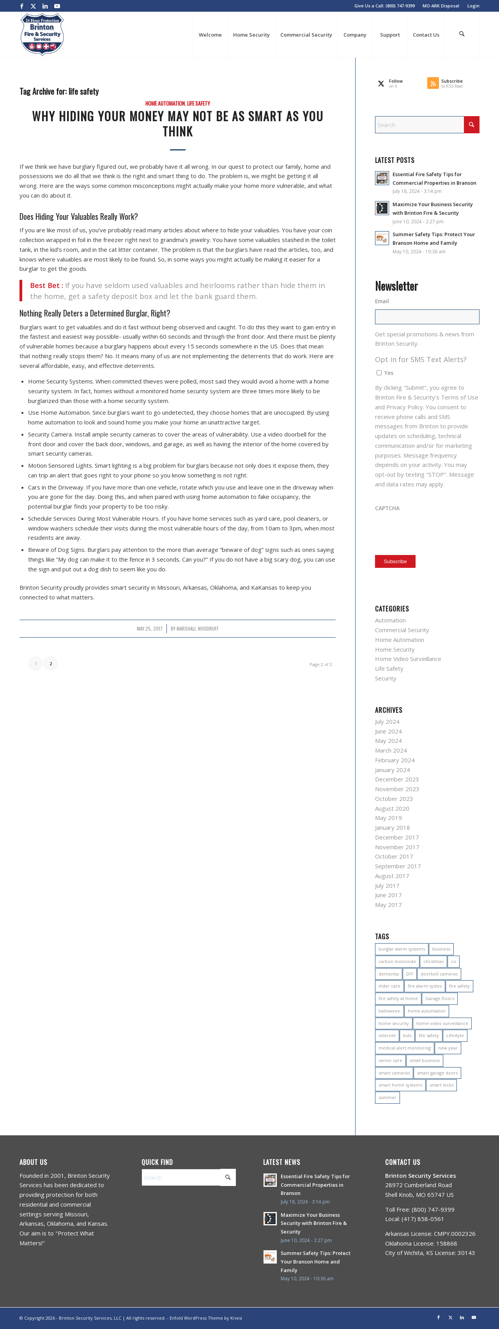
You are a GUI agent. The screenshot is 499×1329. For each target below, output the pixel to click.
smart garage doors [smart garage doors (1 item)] (437, 1073)
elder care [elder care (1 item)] (389, 986)
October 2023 (394, 798)
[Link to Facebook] (21, 6)
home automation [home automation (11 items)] (427, 1011)
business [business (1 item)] (441, 949)
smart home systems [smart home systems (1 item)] (400, 1085)
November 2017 (397, 847)
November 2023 (397, 789)
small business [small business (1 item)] (425, 1060)
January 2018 (392, 827)
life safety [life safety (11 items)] (429, 1035)
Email (382, 301)
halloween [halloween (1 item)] (389, 1011)
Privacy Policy (404, 407)
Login (473, 6)
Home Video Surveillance (408, 659)
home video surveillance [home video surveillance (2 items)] (442, 1023)
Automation (390, 620)
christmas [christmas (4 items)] (433, 961)
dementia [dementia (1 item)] (389, 974)
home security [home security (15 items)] (394, 1023)
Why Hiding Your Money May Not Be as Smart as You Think (178, 123)
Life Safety (198, 103)
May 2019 (388, 818)
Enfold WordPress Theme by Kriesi (206, 1318)
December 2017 (397, 837)
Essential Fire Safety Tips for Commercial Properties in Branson (315, 1184)
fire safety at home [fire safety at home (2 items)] (398, 998)
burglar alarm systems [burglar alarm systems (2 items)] (402, 949)
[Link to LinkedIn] (45, 6)
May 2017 (388, 904)
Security (385, 678)
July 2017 (387, 885)
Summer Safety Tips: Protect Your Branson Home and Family (315, 1261)
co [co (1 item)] (453, 961)
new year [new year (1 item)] (448, 1048)
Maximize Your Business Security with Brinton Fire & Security (314, 1223)
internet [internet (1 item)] (387, 1035)
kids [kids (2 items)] (407, 1035)
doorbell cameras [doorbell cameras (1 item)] (439, 974)
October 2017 (394, 856)
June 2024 (388, 731)
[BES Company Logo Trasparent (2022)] (42, 34)
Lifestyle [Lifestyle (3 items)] (455, 1035)
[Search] (462, 34)
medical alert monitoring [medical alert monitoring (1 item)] (405, 1048)
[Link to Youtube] (57, 6)
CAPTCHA (387, 508)
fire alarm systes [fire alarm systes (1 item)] (425, 986)
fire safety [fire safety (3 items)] (459, 986)
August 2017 (392, 876)
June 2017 (388, 895)
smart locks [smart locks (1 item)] (441, 1085)
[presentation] (434, 531)
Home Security (395, 649)
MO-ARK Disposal (441, 6)
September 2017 (398, 866)
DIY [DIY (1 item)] (409, 974)
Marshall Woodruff (198, 628)
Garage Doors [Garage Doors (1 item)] (439, 998)
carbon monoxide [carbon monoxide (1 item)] (397, 961)
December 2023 (397, 779)
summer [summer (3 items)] (387, 1097)
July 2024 (387, 721)
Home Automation (165, 103)
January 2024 (392, 770)
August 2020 (392, 808)
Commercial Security (402, 630)
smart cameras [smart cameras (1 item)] (394, 1073)
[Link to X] (33, 6)
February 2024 (395, 760)
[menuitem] (441, 6)
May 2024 (388, 740)
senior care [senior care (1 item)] (390, 1060)
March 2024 (391, 750)
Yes (388, 372)
